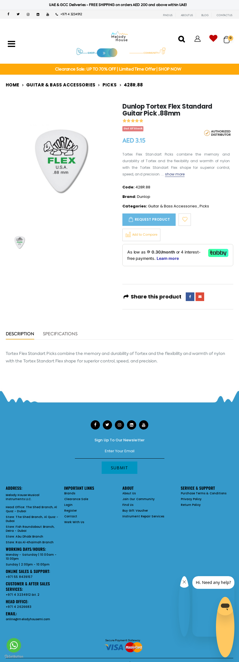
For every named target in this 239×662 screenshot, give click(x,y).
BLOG (204, 15)
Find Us (127, 505)
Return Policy (191, 505)
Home (12, 85)
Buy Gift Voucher (135, 510)
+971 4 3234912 (69, 14)
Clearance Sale (76, 499)
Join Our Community (138, 499)
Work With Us (74, 522)
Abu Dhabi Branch (29, 536)
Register (70, 510)
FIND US (167, 15)
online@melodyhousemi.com (28, 619)
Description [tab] (20, 334)
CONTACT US (224, 15)
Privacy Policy (191, 499)
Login (68, 505)
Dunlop (143, 196)
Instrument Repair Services (143, 516)
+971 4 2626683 (18, 607)
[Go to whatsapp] (14, 645)
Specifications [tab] (60, 334)
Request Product (152, 219)
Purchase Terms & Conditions (204, 493)
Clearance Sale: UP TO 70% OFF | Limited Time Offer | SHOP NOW (118, 69)
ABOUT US (187, 15)
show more (175, 174)
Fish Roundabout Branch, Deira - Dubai (30, 529)
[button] (228, 37)
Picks (110, 85)
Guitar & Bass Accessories (60, 85)
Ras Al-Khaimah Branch (34, 542)
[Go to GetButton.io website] (14, 656)
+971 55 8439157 (19, 577)
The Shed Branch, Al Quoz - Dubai (31, 509)
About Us (129, 493)
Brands (69, 493)
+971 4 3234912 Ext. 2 (22, 595)
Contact (70, 516)
